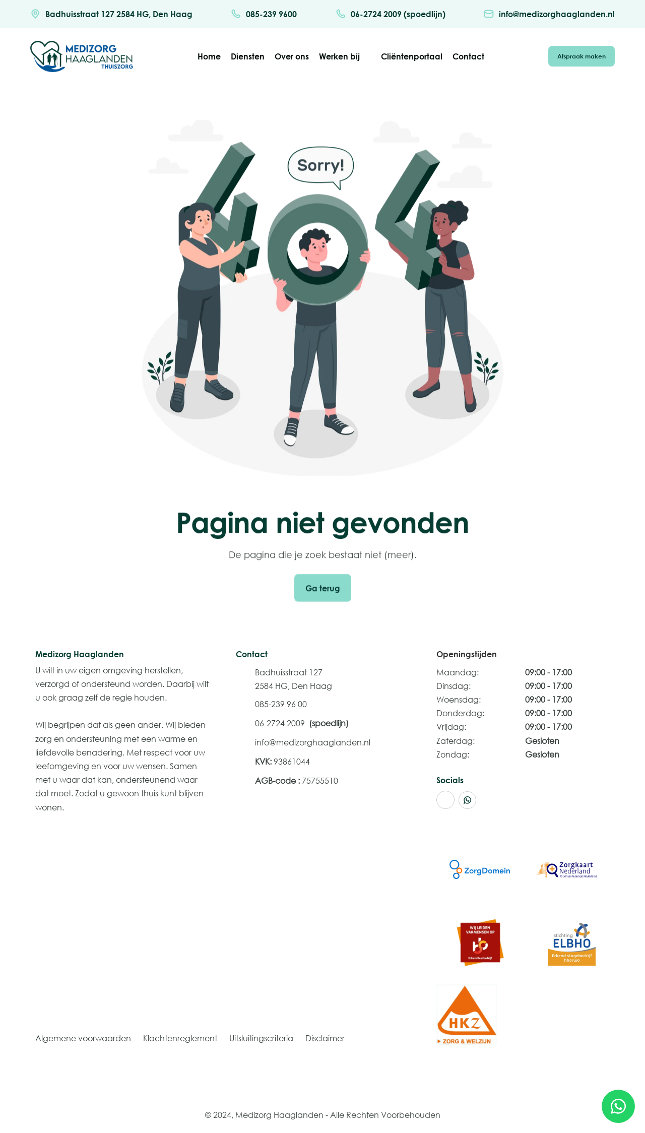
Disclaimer (325, 1038)
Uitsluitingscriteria (261, 1038)
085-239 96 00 (281, 704)
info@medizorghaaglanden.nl (312, 742)
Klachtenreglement (180, 1038)
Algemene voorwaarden (83, 1038)
